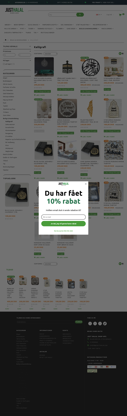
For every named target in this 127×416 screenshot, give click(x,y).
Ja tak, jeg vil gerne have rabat (63, 224)
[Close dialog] (86, 184)
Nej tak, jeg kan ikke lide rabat (63, 231)
